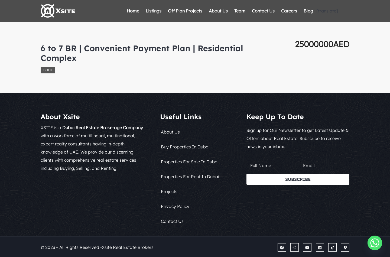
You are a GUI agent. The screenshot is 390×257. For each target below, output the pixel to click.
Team (239, 11)
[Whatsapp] (375, 243)
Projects (169, 191)
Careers (289, 11)
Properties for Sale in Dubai (190, 161)
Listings (153, 11)
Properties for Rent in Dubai (190, 176)
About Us (218, 11)
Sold (47, 70)
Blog (308, 11)
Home (133, 11)
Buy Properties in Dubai (185, 146)
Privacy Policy (175, 206)
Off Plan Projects (185, 11)
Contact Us (263, 11)
